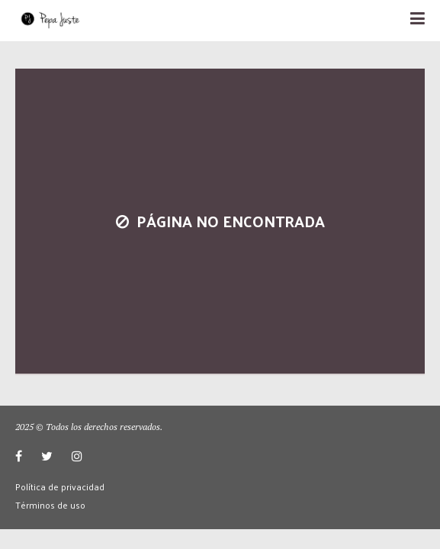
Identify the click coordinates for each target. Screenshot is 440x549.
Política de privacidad (59, 486)
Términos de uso (50, 504)
